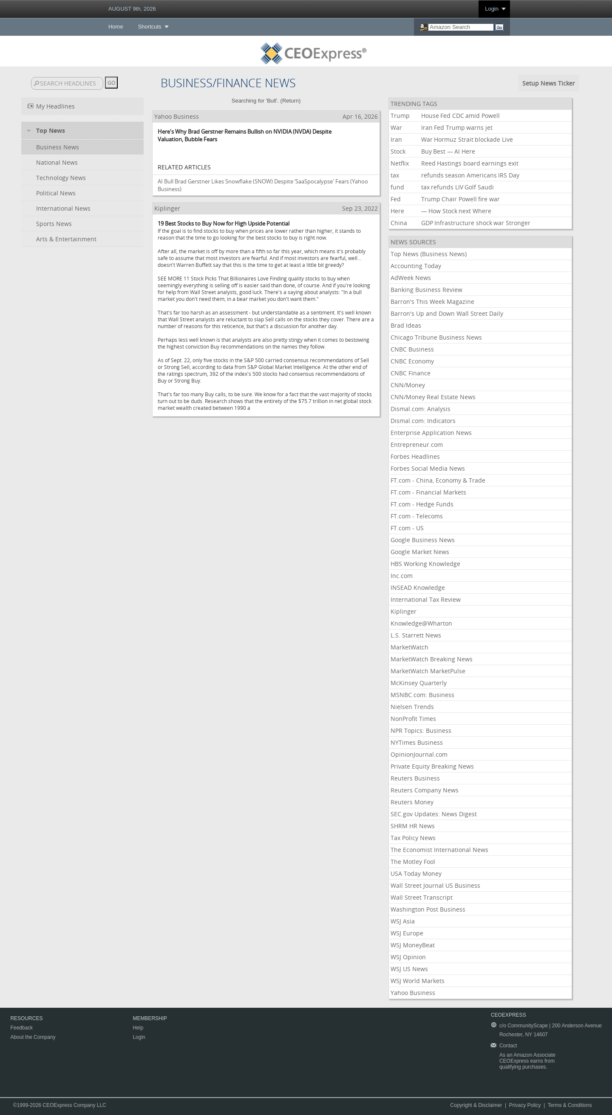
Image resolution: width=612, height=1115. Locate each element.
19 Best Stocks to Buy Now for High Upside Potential (223, 223)
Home (115, 26)
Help (138, 1028)
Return (290, 100)
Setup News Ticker (548, 83)
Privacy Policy (525, 1105)
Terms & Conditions (570, 1105)
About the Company (32, 1037)
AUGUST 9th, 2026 (132, 9)
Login (492, 9)
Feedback (21, 1028)
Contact (508, 1046)
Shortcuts (150, 26)
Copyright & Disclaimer (476, 1105)
